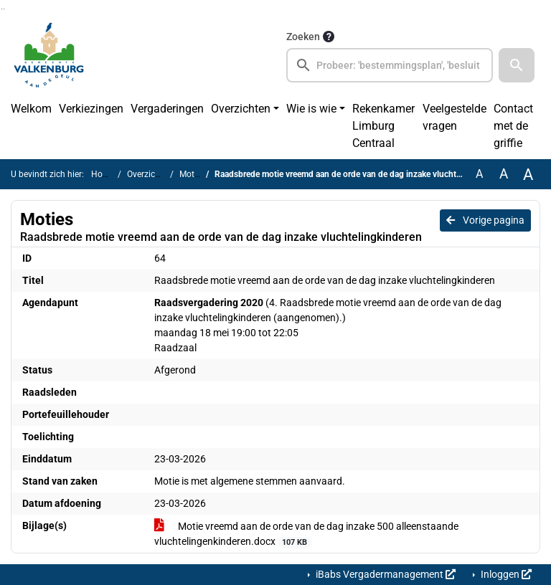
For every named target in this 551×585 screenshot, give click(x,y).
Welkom (31, 108)
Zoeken (303, 36)
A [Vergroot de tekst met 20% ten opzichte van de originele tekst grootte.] (503, 174)
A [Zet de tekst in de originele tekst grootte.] (479, 174)
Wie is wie (311, 108)
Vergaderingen (167, 108)
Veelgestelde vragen (454, 117)
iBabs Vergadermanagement (385, 574)
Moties (192, 174)
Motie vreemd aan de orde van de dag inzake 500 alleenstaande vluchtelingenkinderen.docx (306, 534)
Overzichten (240, 108)
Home (103, 174)
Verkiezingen (91, 108)
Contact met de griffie (513, 126)
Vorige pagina (485, 220)
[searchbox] (389, 65)
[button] (516, 65)
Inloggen (505, 574)
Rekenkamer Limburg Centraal (383, 126)
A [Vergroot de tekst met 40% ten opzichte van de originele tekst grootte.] (528, 174)
